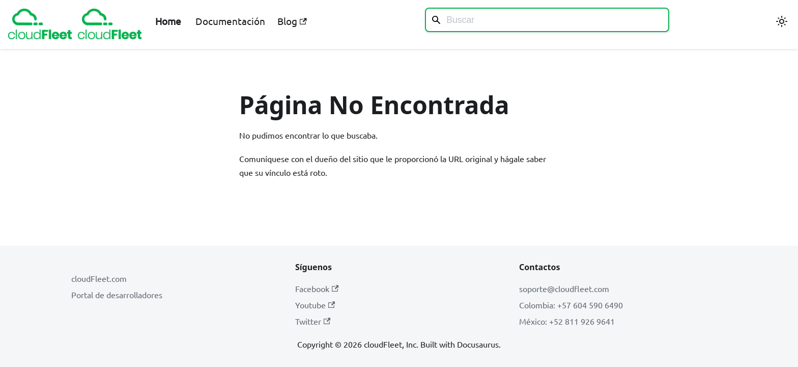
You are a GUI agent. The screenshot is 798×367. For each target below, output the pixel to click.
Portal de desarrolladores (116, 295)
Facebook (316, 288)
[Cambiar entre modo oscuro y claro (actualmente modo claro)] (782, 21)
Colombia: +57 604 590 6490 (571, 305)
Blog (291, 21)
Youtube (315, 305)
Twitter (312, 321)
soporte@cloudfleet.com (564, 288)
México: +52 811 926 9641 (567, 321)
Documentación (230, 21)
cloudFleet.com (99, 278)
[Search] (547, 20)
